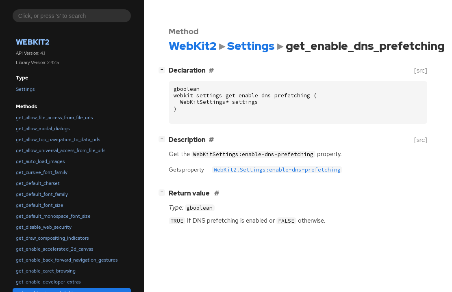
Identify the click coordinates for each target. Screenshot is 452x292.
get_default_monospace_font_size (53, 216)
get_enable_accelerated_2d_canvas (54, 249)
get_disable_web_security (44, 227)
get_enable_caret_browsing (46, 271)
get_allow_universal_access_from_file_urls (60, 150)
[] (163, 69)
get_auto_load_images (40, 161)
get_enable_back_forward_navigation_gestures (66, 260)
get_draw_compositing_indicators (52, 238)
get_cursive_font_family (41, 172)
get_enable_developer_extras (48, 282)
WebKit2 (33, 42)
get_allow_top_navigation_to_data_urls (58, 139)
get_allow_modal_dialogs (43, 128)
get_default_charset (38, 183)
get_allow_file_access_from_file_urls (54, 117)
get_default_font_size (39, 205)
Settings (25, 89)
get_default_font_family (42, 194)
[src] (420, 70)
